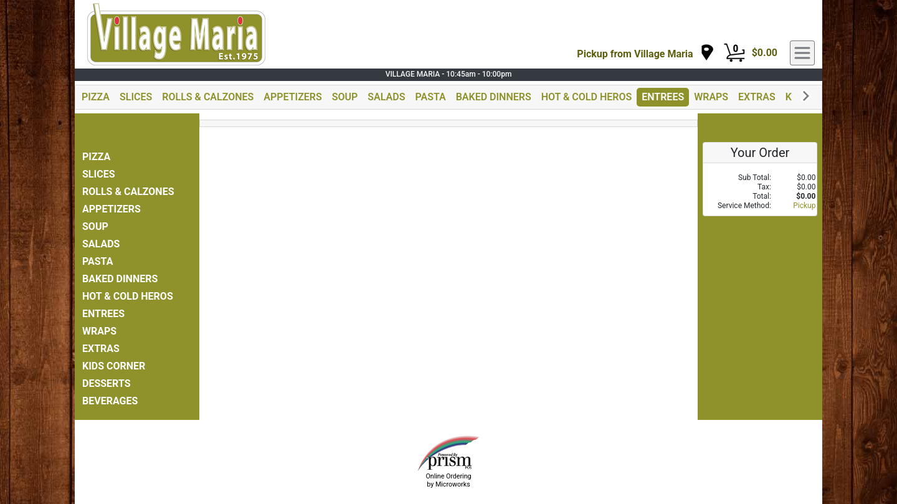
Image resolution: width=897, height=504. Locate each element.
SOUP (345, 97)
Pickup (804, 205)
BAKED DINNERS (493, 97)
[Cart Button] (734, 53)
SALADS (386, 97)
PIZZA (96, 97)
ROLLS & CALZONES (208, 97)
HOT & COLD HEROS (586, 97)
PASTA (430, 97)
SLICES (136, 97)
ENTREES (663, 97)
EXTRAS (757, 97)
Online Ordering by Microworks (448, 480)
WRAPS (711, 97)
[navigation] (645, 53)
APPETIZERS (292, 97)
